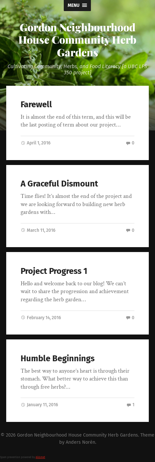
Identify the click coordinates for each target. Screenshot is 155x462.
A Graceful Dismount (59, 184)
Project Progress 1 (54, 271)
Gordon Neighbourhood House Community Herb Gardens (77, 39)
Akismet (40, 457)
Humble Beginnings (58, 358)
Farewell (36, 104)
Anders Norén (80, 442)
